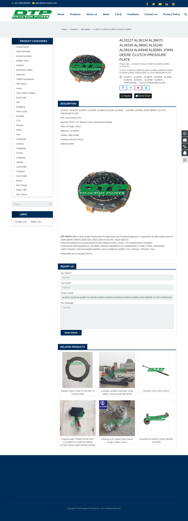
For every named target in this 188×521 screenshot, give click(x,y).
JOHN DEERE (130, 83)
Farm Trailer (21, 176)
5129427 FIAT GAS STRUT (156, 391)
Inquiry (126, 96)
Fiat (18, 102)
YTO (18, 121)
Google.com (21, 221)
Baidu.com (36, 221)
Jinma (19, 88)
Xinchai (19, 153)
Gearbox (20, 65)
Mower (19, 180)
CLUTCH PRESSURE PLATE (152, 83)
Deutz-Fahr (21, 97)
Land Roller (21, 167)
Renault (19, 125)
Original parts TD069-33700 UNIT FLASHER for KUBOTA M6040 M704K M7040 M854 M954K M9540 (77, 442)
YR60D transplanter (25, 79)
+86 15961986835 (22, 3)
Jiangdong (21, 148)
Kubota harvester (24, 56)
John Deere (21, 84)
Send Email (143, 96)
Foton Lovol (21, 111)
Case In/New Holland (25, 93)
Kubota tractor (22, 47)
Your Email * (66, 283)
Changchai (21, 139)
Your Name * (66, 273)
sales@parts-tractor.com (46, 3)
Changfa (20, 116)
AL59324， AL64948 (143, 80)
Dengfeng (20, 107)
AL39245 (158, 77)
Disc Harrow (21, 194)
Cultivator (20, 171)
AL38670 (148, 77)
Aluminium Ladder (24, 70)
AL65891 (159, 80)
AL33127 (128, 77)
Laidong (20, 144)
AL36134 (138, 77)
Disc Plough (21, 185)
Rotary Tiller (21, 190)
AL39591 (168, 77)
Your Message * (68, 303)
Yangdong (20, 157)
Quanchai (20, 74)
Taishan (19, 162)
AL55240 (128, 80)
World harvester (23, 51)
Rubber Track (22, 61)
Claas (18, 130)
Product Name (67, 293)
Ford (18, 134)
